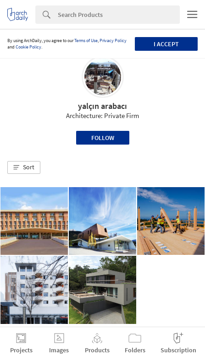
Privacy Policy (113, 40)
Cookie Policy (28, 47)
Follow (102, 138)
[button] (23, 167)
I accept (166, 44)
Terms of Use (86, 40)
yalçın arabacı (102, 106)
